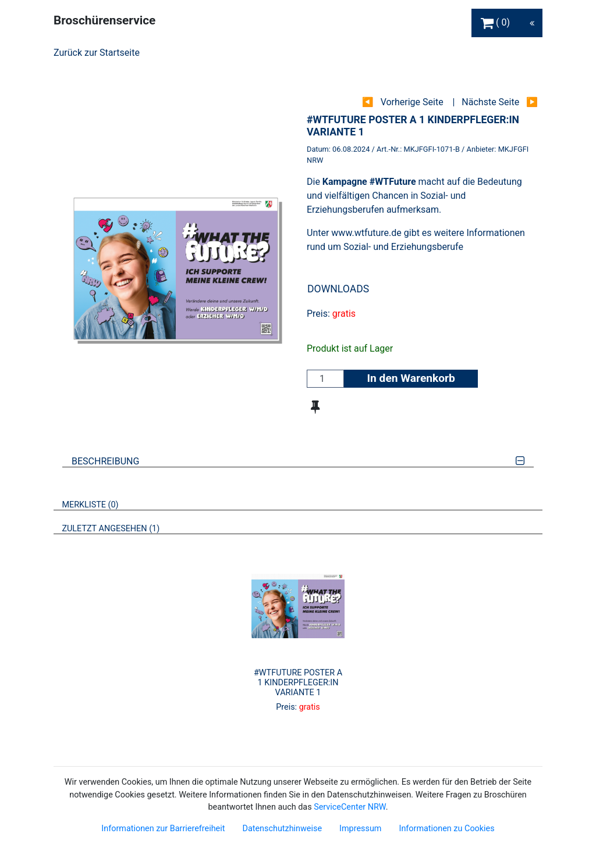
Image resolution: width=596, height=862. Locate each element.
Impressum (360, 829)
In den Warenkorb (411, 378)
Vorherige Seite (412, 102)
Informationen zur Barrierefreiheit (163, 829)
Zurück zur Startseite (97, 52)
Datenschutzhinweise (282, 829)
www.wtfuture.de (366, 232)
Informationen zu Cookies (446, 829)
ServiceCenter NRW (350, 807)
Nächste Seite (490, 102)
